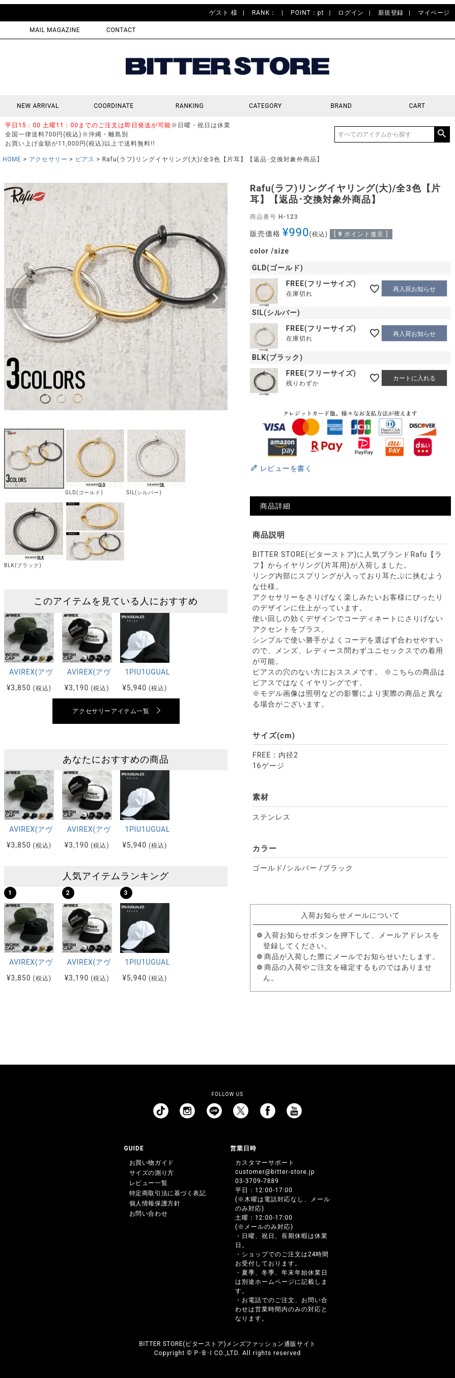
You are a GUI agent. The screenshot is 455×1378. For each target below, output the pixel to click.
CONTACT (121, 30)
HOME (12, 159)
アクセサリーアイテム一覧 (110, 711)
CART (417, 105)
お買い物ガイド (151, 1162)
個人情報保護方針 (155, 1203)
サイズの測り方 (151, 1172)
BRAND (341, 105)
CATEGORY (265, 105)
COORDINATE (114, 105)
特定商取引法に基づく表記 (167, 1193)
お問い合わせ (148, 1213)
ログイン (350, 12)
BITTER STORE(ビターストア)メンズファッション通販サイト (227, 1343)
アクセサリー (48, 159)
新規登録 (391, 12)
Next (215, 298)
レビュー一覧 (148, 1183)
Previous (16, 298)
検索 (441, 134)
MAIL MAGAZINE (55, 30)
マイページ (434, 12)
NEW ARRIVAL (38, 105)
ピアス (85, 159)
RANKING (190, 105)
